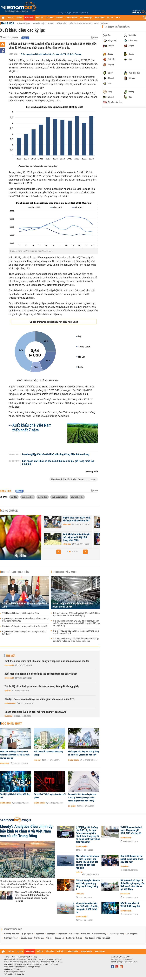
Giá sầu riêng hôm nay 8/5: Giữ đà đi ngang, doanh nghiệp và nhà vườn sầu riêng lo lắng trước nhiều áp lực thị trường (76, 623)
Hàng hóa (7, 23)
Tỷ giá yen (51, 934)
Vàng (50, 23)
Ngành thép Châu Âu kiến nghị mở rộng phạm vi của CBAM (72, 605)
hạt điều (14, 497)
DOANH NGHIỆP (86, 18)
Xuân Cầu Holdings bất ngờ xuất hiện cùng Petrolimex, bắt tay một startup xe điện (14, 754)
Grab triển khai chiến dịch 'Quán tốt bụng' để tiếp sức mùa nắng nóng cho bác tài (47, 661)
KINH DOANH (100, 18)
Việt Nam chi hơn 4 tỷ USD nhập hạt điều (20, 613)
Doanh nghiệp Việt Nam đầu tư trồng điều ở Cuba (24, 605)
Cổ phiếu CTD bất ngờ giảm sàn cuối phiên (50, 796)
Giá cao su (59, 938)
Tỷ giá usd (40, 934)
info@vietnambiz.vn (17, 972)
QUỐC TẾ (39, 18)
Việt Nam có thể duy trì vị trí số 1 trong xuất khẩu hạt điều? (24, 633)
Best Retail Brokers (74, 938)
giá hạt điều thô (77, 497)
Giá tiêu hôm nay (99, 934)
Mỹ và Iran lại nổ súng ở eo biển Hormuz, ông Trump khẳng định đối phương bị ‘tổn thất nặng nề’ (87, 862)
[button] (58, 551)
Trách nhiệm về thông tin (14, 974)
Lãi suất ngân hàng (116, 934)
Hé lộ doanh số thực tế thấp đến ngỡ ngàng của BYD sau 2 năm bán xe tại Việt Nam (132, 885)
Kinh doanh (9, 665)
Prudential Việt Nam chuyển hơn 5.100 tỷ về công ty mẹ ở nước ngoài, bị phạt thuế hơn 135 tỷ (82, 797)
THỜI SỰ (10, 18)
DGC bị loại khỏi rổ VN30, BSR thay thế (15, 796)
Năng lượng (23, 23)
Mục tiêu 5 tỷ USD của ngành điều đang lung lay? (74, 519)
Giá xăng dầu (132, 934)
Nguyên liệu (39, 23)
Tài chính (71, 806)
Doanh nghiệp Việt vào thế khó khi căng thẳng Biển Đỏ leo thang (55, 454)
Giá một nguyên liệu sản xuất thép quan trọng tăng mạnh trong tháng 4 (76, 632)
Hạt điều (21, 556)
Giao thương (101, 23)
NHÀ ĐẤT (59, 18)
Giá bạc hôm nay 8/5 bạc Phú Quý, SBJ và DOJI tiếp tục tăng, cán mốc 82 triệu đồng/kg (76, 614)
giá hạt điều (42, 497)
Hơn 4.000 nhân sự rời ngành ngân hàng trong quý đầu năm (131, 859)
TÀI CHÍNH (49, 18)
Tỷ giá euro (62, 934)
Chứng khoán (10, 703)
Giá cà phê (85, 934)
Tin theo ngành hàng (116, 26)
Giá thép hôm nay (11, 938)
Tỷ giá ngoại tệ (27, 934)
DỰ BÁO (19, 18)
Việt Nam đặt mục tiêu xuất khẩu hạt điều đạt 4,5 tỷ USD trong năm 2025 (25, 619)
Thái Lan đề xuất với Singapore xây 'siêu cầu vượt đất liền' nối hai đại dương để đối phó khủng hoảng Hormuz (33, 896)
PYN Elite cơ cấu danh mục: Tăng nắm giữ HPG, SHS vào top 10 (131, 830)
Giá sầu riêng (26, 938)
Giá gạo (49, 938)
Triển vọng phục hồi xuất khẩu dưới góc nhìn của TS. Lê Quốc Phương (51, 54)
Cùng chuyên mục (65, 572)
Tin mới (10, 655)
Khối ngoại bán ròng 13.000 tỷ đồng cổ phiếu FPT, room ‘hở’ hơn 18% (83, 753)
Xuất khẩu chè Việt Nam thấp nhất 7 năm (31, 427)
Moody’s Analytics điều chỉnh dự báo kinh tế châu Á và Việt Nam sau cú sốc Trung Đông (26, 831)
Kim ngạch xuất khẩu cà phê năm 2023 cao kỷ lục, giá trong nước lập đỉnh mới (58, 463)
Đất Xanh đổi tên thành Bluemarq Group (48, 753)
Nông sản (61, 23)
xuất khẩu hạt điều (59, 497)
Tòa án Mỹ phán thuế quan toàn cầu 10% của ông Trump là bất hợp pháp (42, 686)
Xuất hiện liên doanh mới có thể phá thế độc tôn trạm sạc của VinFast (41, 673)
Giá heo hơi (74, 934)
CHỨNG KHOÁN (72, 18)
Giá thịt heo (39, 938)
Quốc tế (8, 691)
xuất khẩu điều (27, 497)
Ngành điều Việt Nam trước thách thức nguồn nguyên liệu (74, 537)
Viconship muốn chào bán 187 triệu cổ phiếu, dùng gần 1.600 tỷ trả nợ (87, 908)
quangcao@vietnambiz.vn (127, 962)
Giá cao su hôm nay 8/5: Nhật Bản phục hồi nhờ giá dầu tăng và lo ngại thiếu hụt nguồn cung (76, 640)
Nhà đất (37, 760)
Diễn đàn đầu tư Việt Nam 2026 (97, 938)
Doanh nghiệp (81, 847)
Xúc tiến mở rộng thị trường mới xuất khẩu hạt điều (25, 626)
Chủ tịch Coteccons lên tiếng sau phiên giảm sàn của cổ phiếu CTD (39, 699)
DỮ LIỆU (110, 18)
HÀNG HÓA (29, 18)
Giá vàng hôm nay (11, 934)
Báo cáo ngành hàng (80, 23)
